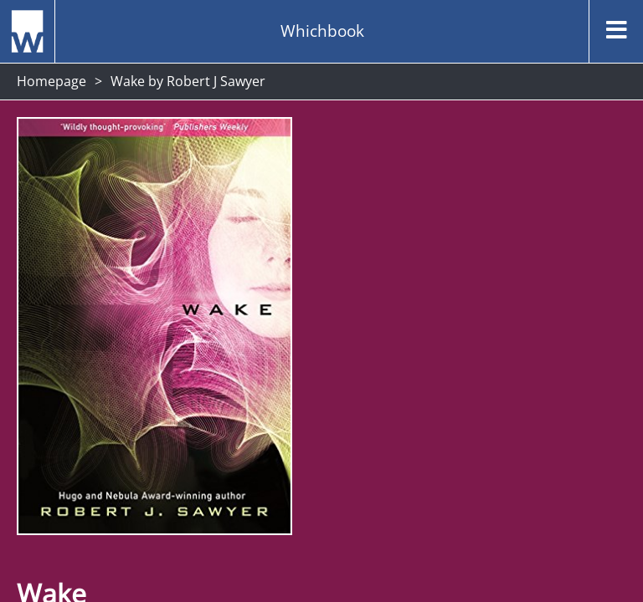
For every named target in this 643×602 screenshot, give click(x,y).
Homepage (51, 81)
